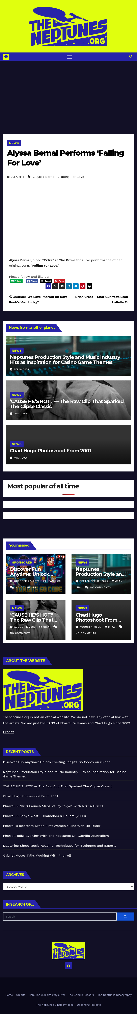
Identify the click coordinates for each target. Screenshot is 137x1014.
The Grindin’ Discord (81, 994)
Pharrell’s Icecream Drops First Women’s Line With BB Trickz (52, 826)
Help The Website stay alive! (47, 994)
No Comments (26, 587)
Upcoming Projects (89, 1004)
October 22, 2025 (27, 581)
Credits (8, 732)
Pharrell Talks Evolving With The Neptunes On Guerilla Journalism (56, 836)
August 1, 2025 (25, 626)
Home (9, 994)
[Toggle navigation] (69, 57)
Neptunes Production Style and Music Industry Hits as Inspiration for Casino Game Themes (65, 359)
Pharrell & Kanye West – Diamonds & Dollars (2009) (44, 816)
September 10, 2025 (94, 581)
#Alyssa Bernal (43, 177)
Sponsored (22, 562)
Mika (45, 626)
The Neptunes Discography (115, 994)
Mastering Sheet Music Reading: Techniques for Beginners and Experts (59, 845)
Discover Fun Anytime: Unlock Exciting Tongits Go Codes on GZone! (57, 762)
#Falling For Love (70, 177)
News (14, 143)
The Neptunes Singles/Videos (55, 1004)
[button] (131, 57)
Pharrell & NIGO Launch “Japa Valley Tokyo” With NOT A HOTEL (53, 806)
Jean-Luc (52, 581)
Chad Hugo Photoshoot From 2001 (50, 451)
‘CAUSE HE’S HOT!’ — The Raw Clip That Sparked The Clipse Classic (67, 403)
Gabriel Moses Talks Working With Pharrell (37, 855)
